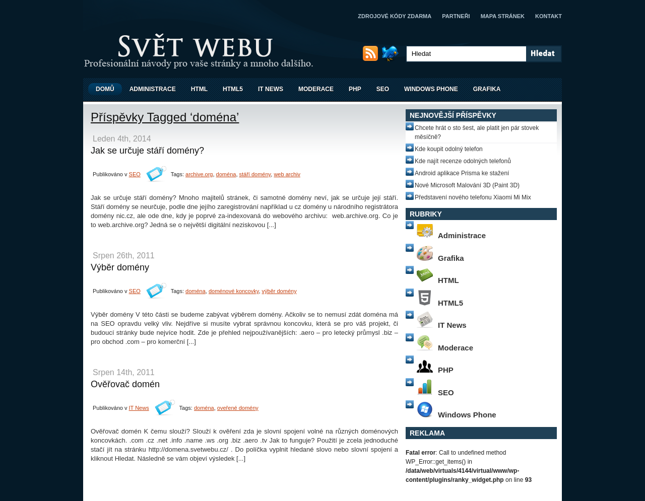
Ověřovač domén (125, 384)
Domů (105, 89)
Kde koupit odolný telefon (449, 149)
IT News (270, 89)
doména (226, 174)
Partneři (456, 16)
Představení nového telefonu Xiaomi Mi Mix (473, 197)
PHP (355, 89)
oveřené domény (238, 408)
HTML (199, 89)
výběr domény (279, 291)
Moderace (316, 89)
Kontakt (548, 16)
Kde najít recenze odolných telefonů (463, 161)
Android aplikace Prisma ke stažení (462, 173)
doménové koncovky (234, 291)
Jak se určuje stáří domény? (147, 151)
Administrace (153, 89)
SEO (382, 89)
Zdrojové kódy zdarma (394, 16)
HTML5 (233, 89)
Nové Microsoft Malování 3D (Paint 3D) (467, 185)
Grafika (487, 89)
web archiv (287, 174)
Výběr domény (120, 267)
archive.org (199, 174)
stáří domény (255, 174)
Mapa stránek (503, 16)
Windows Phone (431, 89)
